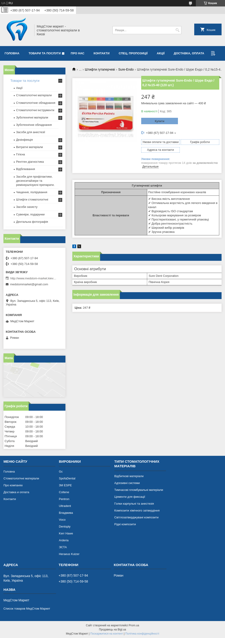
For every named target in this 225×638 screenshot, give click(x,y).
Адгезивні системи (127, 483)
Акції (161, 53)
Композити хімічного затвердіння (137, 510)
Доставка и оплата (16, 492)
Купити (159, 121)
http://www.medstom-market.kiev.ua (33, 278)
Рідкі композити (125, 524)
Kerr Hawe (66, 533)
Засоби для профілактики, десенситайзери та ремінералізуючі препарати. (35, 181)
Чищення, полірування (31, 192)
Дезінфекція (24, 139)
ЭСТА (63, 547)
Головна (12, 53)
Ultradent (65, 506)
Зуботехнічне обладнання (34, 124)
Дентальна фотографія (32, 221)
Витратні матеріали (29, 147)
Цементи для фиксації (129, 496)
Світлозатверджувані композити (136, 517)
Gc (61, 471)
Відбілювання (25, 169)
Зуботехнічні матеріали (32, 117)
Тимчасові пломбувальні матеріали (138, 490)
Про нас (77, 53)
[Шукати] (177, 30)
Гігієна (20, 154)
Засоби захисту (26, 207)
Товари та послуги (44, 53)
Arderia (63, 540)
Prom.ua (134, 625)
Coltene (64, 492)
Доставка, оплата (189, 53)
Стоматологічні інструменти (35, 110)
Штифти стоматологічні (32, 199)
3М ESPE (65, 485)
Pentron (64, 499)
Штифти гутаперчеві (100, 69)
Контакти (102, 53)
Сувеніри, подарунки (30, 214)
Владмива (66, 512)
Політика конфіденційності (142, 633)
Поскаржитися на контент (106, 633)
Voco (62, 519)
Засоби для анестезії (30, 132)
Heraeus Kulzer (69, 554)
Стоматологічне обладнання (35, 102)
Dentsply (64, 526)
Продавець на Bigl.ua (112, 629)
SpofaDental (67, 478)
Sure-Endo (126, 69)
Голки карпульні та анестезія (134, 503)
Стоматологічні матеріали (34, 95)
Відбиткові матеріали (128, 476)
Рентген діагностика (30, 161)
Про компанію (13, 485)
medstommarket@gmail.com (29, 284)
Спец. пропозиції (133, 53)
